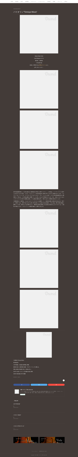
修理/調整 (26, 1)
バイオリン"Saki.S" (17, 414)
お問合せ (65, 1)
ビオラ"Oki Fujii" (16, 403)
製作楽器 (49, 1)
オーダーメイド (33, 1)
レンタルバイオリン (42, 1)
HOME (12, 1)
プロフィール (60, 1)
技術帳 (54, 1)
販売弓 (22, 1)
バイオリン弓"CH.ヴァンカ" (18, 426)
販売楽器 (16, 1)
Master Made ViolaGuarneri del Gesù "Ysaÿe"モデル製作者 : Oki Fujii (24, 406)
